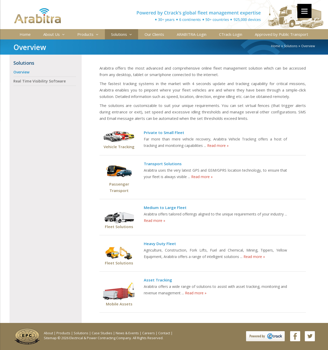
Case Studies (102, 333)
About (49, 333)
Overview (21, 72)
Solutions (121, 34)
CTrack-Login (230, 34)
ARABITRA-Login (191, 34)
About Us (54, 34)
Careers (149, 333)
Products (87, 34)
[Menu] (304, 11)
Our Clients (154, 34)
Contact (164, 333)
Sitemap (50, 338)
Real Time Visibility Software (39, 81)
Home (25, 34)
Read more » (218, 145)
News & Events (128, 333)
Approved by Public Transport (281, 34)
